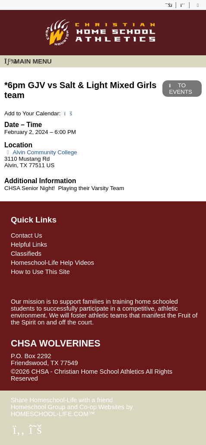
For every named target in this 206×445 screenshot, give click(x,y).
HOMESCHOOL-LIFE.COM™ (53, 413)
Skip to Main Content (75, 378)
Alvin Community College (40, 152)
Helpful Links (29, 244)
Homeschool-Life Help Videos (52, 262)
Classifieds (26, 253)
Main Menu (28, 61)
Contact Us (26, 235)
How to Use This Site (40, 271)
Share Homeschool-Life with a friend (62, 400)
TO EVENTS (180, 88)
